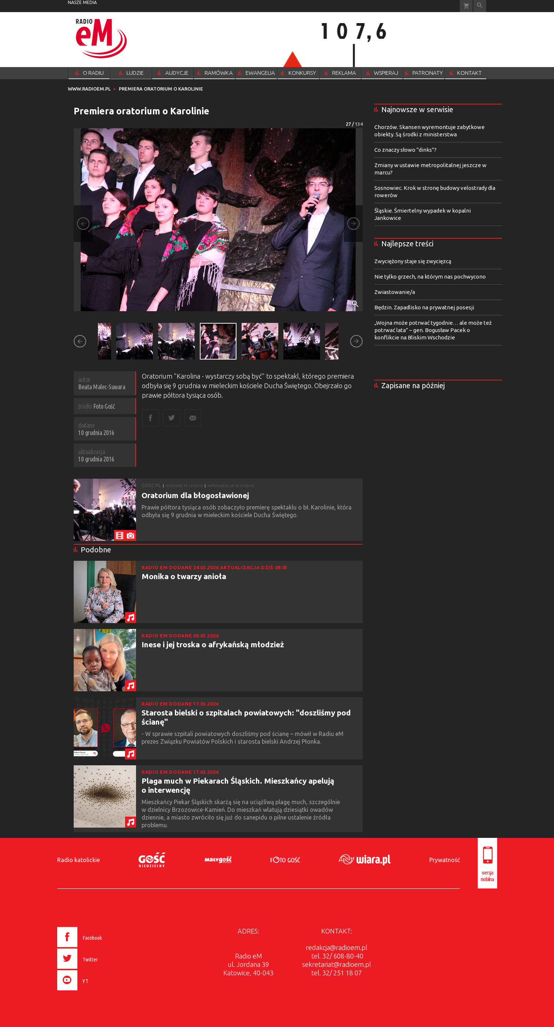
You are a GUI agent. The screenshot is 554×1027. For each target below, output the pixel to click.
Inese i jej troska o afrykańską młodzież (213, 644)
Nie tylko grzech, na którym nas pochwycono (430, 276)
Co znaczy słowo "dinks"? (405, 150)
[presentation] (94, 991)
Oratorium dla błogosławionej (195, 495)
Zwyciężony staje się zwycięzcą (412, 261)
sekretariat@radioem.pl (336, 964)
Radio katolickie (78, 860)
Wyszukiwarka (479, 6)
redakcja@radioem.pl (336, 947)
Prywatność (444, 860)
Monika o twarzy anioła (184, 576)
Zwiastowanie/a (394, 292)
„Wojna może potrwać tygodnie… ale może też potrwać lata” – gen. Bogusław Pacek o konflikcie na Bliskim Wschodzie (433, 330)
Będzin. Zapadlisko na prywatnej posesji (424, 307)
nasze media (82, 2)
